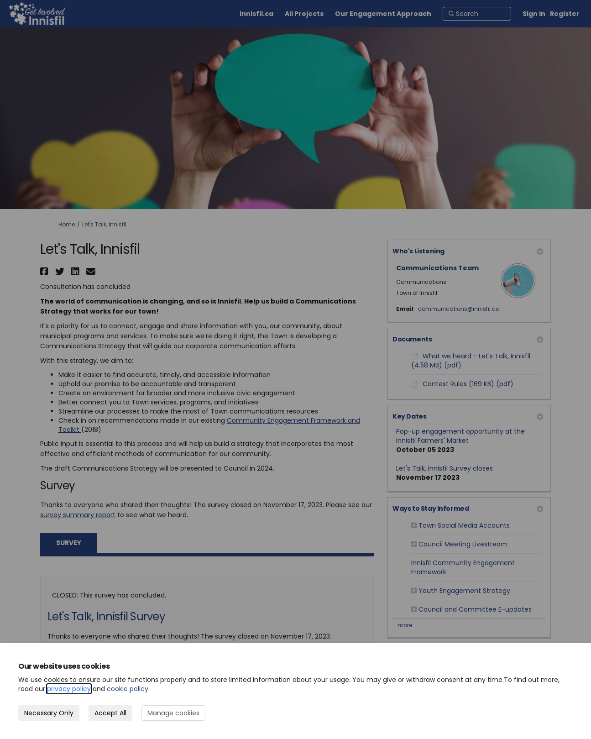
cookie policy (127, 688)
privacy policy (69, 688)
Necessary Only (48, 713)
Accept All (110, 713)
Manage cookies (173, 713)
